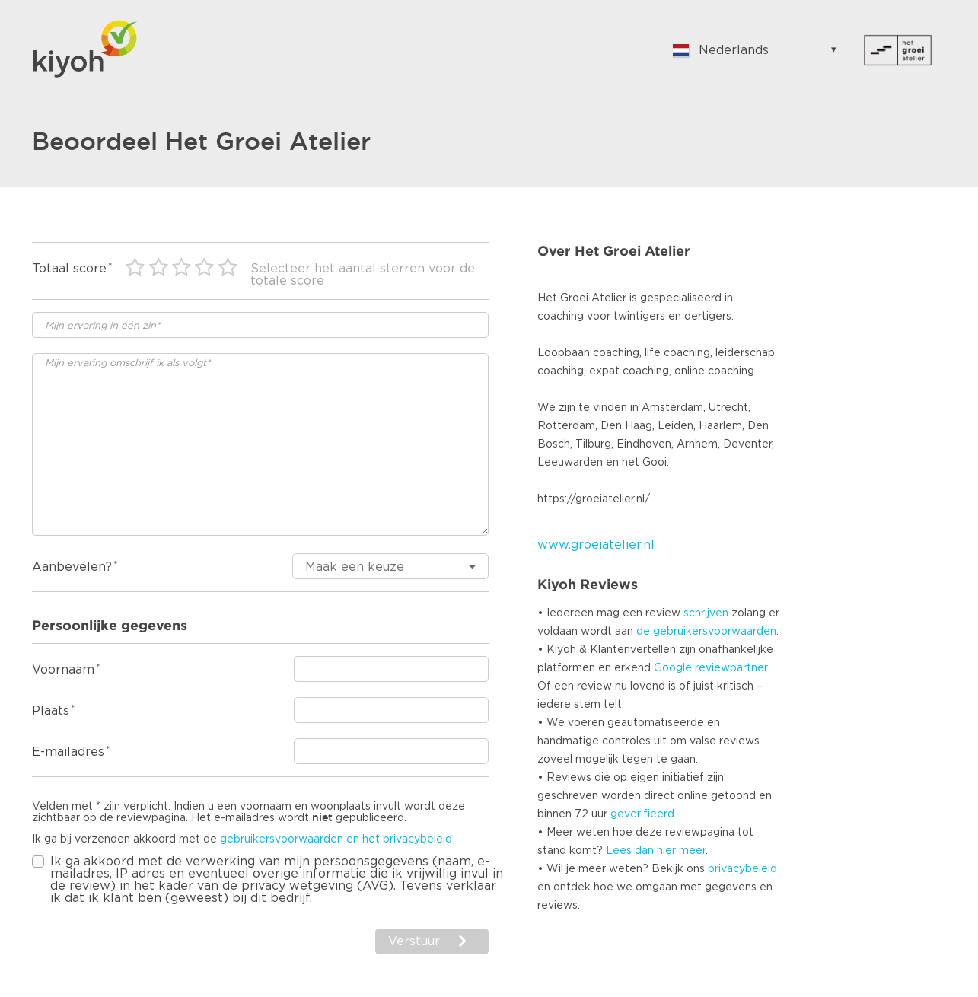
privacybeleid (742, 869)
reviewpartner (731, 668)
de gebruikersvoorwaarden (706, 631)
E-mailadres (68, 752)
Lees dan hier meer (656, 851)
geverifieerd (642, 814)
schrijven (705, 613)
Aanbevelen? (72, 567)
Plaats (50, 711)
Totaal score (69, 269)
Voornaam (63, 670)
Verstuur (414, 941)
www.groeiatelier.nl (596, 545)
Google (673, 668)
